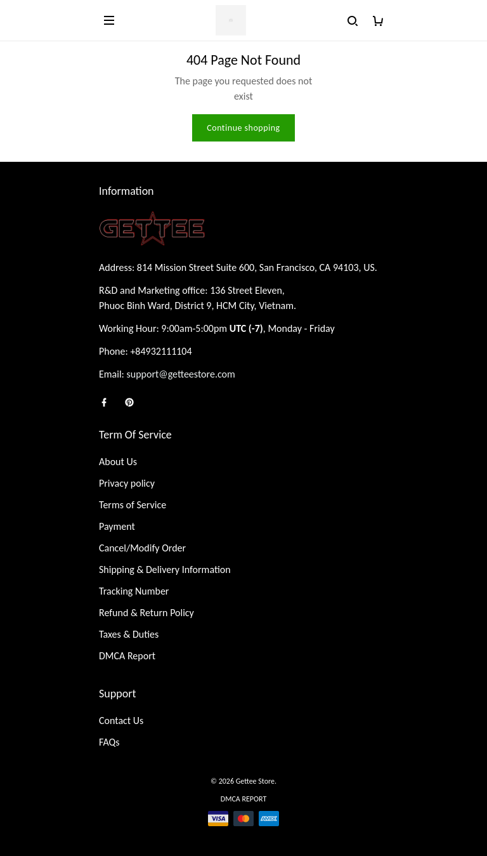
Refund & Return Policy (146, 613)
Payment (117, 526)
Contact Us (121, 720)
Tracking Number (134, 591)
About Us (118, 462)
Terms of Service (132, 505)
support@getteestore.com (181, 374)
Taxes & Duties (129, 634)
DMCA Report (127, 656)
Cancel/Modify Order (142, 548)
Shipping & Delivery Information (165, 569)
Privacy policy (127, 483)
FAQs (109, 742)
